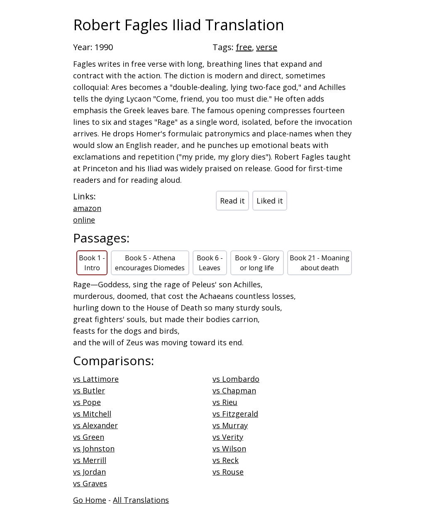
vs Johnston (94, 448)
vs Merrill (89, 460)
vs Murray (230, 425)
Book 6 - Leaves (210, 262)
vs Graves (90, 483)
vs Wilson (229, 448)
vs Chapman (234, 390)
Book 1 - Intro (92, 262)
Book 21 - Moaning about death (319, 262)
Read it (232, 201)
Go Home (89, 500)
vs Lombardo (235, 379)
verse (266, 47)
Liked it (269, 201)
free (244, 47)
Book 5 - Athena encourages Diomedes (150, 262)
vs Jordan (89, 472)
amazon (87, 208)
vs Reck (225, 460)
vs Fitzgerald (235, 414)
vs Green (88, 437)
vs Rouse (228, 472)
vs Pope (87, 402)
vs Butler (89, 390)
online (84, 220)
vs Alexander (95, 425)
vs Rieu (224, 402)
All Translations (141, 500)
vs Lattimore (96, 379)
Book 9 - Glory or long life (257, 262)
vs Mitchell (92, 414)
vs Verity (227, 437)
